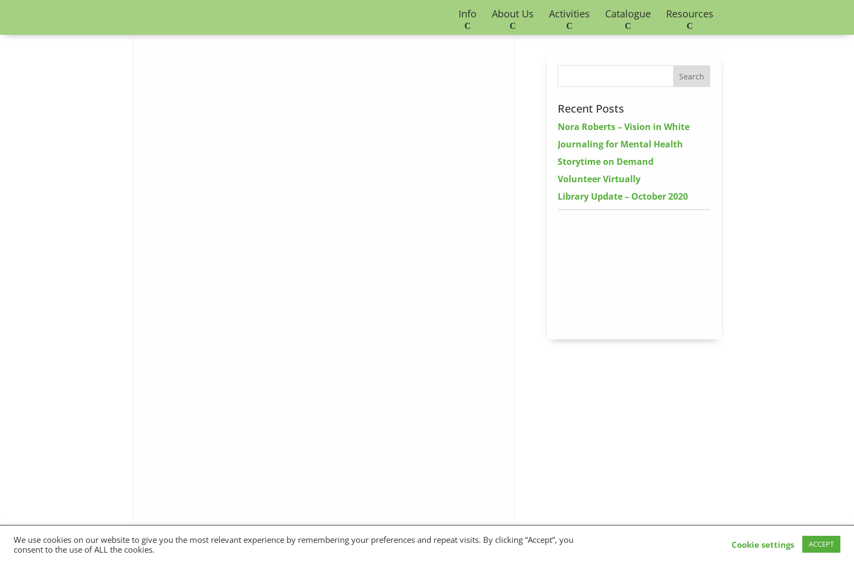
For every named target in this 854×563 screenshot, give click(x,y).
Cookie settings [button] (762, 544)
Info (468, 13)
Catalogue (628, 13)
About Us (513, 13)
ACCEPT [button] (821, 544)
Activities (569, 13)
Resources (689, 13)
